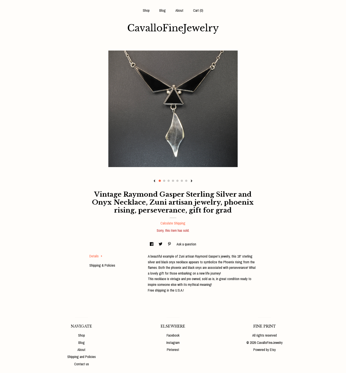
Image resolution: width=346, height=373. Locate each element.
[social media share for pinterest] (170, 244)
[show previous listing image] (154, 181)
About (179, 10)
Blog (162, 10)
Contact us (81, 364)
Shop (146, 10)
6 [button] (182, 181)
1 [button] (160, 181)
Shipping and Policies (81, 356)
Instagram (173, 342)
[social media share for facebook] (152, 244)
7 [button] (186, 181)
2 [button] (164, 181)
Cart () (198, 10)
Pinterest (173, 349)
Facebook (173, 335)
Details (95, 256)
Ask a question (186, 244)
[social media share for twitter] (161, 244)
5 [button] (177, 181)
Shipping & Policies (102, 265)
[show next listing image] (191, 181)
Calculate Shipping (172, 223)
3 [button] (168, 181)
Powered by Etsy (264, 349)
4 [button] (173, 181)
